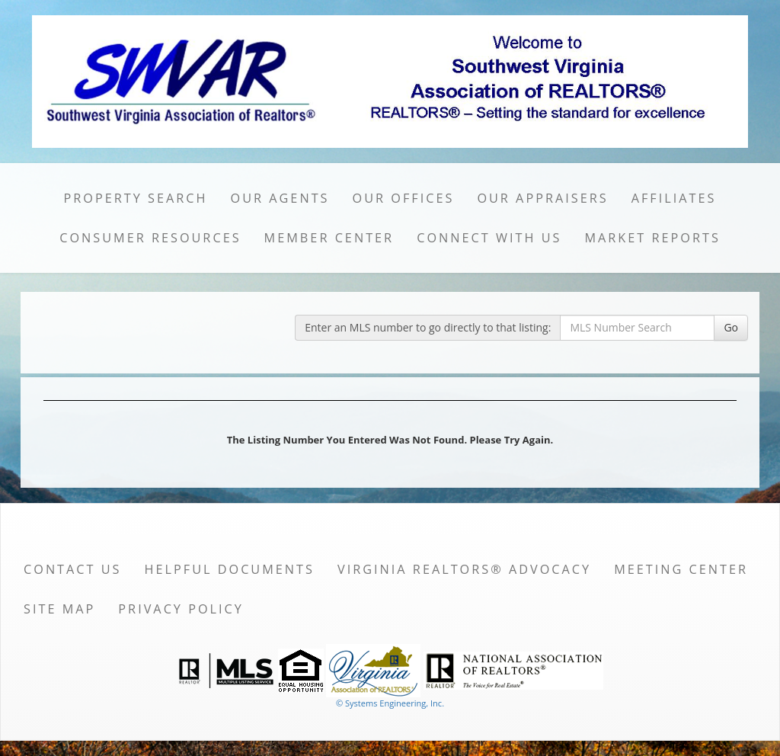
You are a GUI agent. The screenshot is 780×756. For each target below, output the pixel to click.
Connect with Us (489, 237)
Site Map (59, 609)
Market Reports (652, 237)
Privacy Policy (181, 609)
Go (731, 327)
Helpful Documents (230, 569)
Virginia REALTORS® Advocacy (464, 569)
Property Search (136, 198)
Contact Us (73, 569)
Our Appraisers (542, 198)
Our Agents (280, 198)
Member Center (329, 237)
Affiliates (674, 198)
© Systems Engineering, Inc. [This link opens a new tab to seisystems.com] (390, 703)
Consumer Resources (150, 237)
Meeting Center (681, 569)
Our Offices (404, 198)
